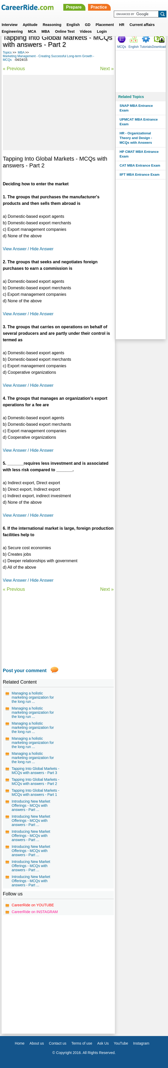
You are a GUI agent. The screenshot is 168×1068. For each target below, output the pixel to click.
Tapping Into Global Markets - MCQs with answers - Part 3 (35, 770)
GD (87, 25)
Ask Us (103, 1043)
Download (159, 47)
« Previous (14, 68)
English (73, 25)
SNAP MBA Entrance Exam (136, 108)
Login (102, 31)
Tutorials (146, 47)
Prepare (74, 7)
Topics (7, 52)
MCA (32, 31)
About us (36, 1043)
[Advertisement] (58, 112)
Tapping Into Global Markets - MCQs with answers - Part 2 (35, 781)
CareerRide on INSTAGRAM (35, 912)
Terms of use (81, 1043)
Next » (107, 68)
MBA (45, 31)
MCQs (121, 47)
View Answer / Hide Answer (28, 249)
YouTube (121, 1043)
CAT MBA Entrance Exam (140, 165)
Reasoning (52, 25)
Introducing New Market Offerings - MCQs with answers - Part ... (31, 805)
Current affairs (141, 25)
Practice (99, 7)
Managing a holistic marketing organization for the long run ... (33, 697)
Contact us (57, 1043)
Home (19, 1043)
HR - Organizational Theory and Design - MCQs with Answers (136, 138)
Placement (105, 25)
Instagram (141, 1043)
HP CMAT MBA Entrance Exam (139, 154)
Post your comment (25, 670)
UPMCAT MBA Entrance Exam (139, 121)
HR (121, 25)
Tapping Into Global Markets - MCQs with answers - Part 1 (35, 792)
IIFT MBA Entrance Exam (139, 174)
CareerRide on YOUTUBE (33, 905)
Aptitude (30, 25)
